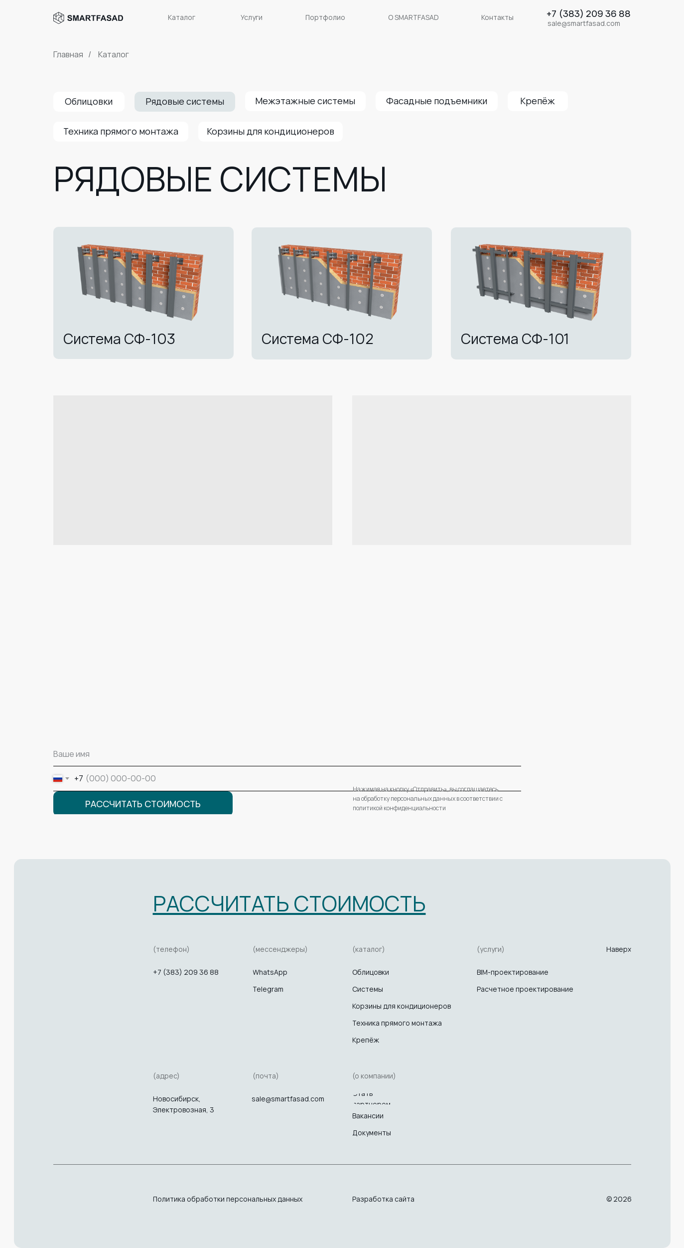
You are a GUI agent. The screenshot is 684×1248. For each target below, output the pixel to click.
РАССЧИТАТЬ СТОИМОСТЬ (143, 804)
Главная (68, 54)
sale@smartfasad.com (288, 1098)
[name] (287, 753)
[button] (289, 903)
